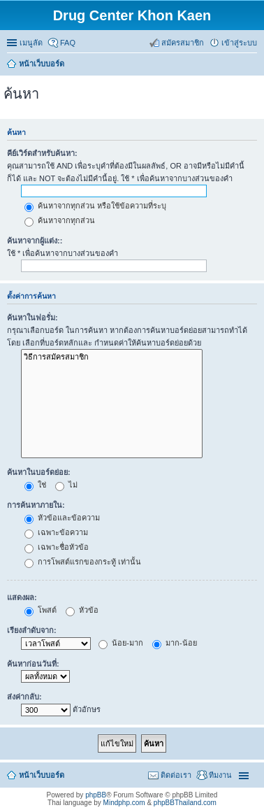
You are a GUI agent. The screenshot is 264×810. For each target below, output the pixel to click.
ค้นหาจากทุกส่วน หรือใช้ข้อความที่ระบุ (95, 205)
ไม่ (66, 485)
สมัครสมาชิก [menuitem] (182, 42)
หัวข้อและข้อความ (62, 517)
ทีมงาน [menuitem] (220, 775)
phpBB (95, 795)
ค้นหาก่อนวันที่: (33, 664)
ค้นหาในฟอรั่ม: (32, 317)
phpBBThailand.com (185, 803)
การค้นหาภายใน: (36, 505)
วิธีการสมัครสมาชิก (111, 357)
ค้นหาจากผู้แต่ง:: (34, 240)
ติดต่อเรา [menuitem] (176, 775)
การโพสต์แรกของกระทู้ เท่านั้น (82, 561)
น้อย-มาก (120, 643)
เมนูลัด (31, 42)
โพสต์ (40, 610)
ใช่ (35, 485)
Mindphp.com (124, 803)
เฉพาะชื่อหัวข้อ (56, 547)
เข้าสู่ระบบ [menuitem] (239, 42)
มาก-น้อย (174, 643)
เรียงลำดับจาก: (32, 630)
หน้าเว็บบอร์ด (41, 775)
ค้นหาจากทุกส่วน (59, 220)
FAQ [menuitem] (67, 42)
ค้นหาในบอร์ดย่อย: (39, 472)
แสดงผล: (22, 597)
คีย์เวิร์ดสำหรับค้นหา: (42, 153)
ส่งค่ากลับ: (24, 696)
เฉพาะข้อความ (56, 532)
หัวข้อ (82, 610)
